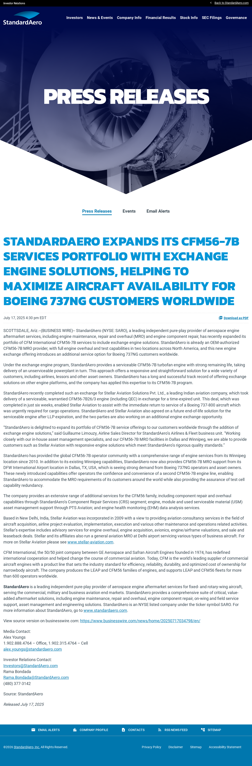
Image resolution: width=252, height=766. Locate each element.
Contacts (133, 738)
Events (129, 211)
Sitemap (211, 738)
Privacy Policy (151, 755)
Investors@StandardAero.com (30, 673)
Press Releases (97, 211)
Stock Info (189, 18)
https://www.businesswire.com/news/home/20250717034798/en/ (140, 627)
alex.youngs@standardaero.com (32, 656)
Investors (74, 18)
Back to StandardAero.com (232, 3)
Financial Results (161, 18)
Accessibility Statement (225, 755)
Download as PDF (234, 318)
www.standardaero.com (105, 616)
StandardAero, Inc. (27, 755)
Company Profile (90, 738)
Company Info (129, 18)
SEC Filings (212, 18)
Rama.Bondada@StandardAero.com (36, 685)
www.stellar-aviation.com (90, 546)
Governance (236, 18)
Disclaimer (175, 755)
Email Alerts (158, 211)
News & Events (100, 18)
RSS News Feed (173, 738)
